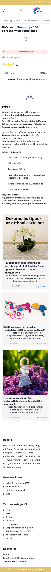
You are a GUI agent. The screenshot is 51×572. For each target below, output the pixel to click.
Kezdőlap (8, 21)
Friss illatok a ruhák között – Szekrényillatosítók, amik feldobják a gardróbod (22, 401)
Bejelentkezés (31, 2)
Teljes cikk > (41, 286)
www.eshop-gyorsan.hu (31, 569)
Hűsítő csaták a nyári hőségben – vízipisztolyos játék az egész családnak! (24, 328)
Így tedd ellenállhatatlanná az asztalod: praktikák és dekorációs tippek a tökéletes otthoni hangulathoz (24, 267)
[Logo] (38, 11)
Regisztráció (46, 2)
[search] (4, 10)
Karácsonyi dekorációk (27, 21)
